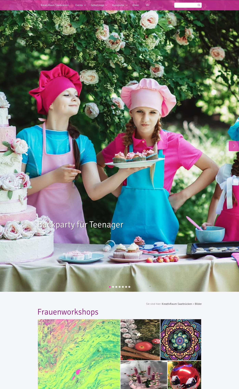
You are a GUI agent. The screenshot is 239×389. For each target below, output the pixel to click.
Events (79, 5)
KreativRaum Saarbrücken (55, 5)
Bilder (136, 5)
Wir (147, 5)
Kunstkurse (118, 5)
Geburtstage (97, 5)
